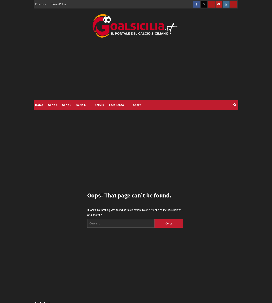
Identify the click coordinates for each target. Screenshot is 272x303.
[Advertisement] (136, 71)
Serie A (52, 105)
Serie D (99, 105)
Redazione (41, 4)
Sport (137, 105)
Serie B (67, 105)
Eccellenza (118, 105)
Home (39, 105)
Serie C (83, 105)
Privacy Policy (58, 4)
